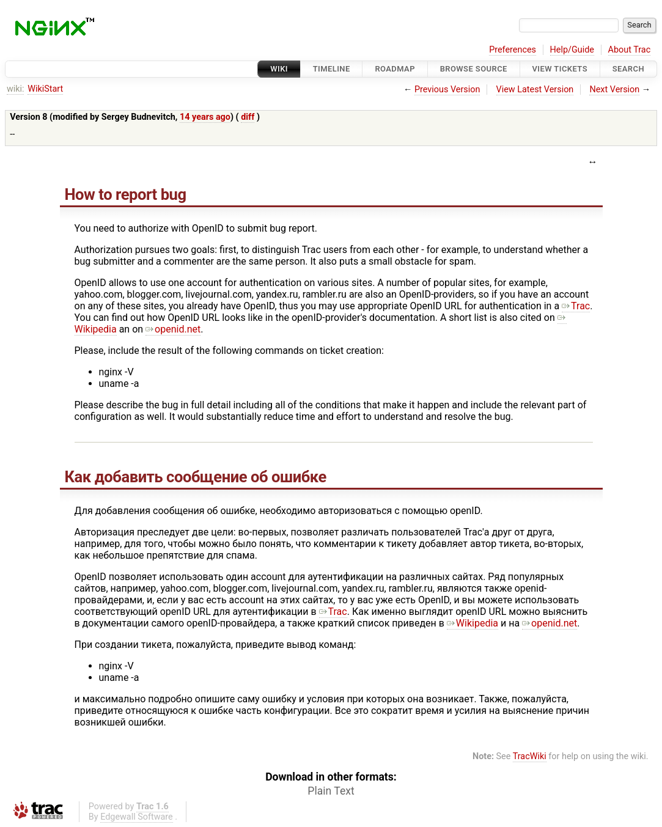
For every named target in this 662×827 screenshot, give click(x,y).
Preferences (512, 50)
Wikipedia (472, 623)
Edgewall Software (136, 817)
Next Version (614, 89)
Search (628, 68)
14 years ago (205, 117)
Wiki (279, 68)
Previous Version (447, 89)
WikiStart (45, 89)
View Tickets (559, 68)
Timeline (331, 68)
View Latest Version (535, 89)
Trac (576, 306)
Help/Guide (572, 50)
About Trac (629, 50)
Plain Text (330, 791)
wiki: (15, 89)
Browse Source (473, 68)
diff (247, 117)
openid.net (172, 329)
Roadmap (395, 68)
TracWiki (529, 756)
